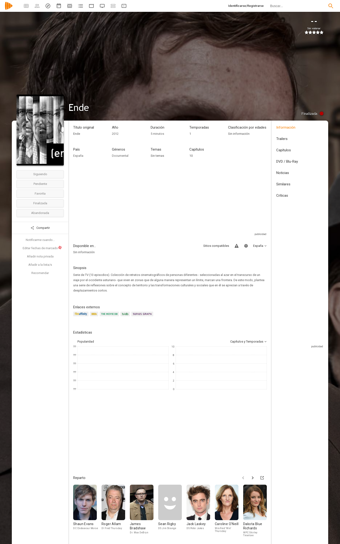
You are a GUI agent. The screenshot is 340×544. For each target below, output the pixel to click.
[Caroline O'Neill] (229, 511)
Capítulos (283, 150)
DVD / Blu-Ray (287, 161)
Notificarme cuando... (40, 240)
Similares (283, 184)
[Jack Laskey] (201, 511)
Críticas (282, 195)
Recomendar (40, 273)
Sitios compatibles (216, 246)
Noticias (282, 173)
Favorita (40, 193)
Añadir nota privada (40, 256)
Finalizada (40, 203)
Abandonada (40, 213)
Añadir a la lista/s (40, 264)
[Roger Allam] (116, 511)
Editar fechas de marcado (42, 248)
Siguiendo (40, 174)
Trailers (282, 139)
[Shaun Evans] (87, 511)
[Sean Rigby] (172, 511)
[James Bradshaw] (144, 511)
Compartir (40, 228)
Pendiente (40, 184)
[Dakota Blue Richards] (257, 511)
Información (285, 127)
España (78, 155)
